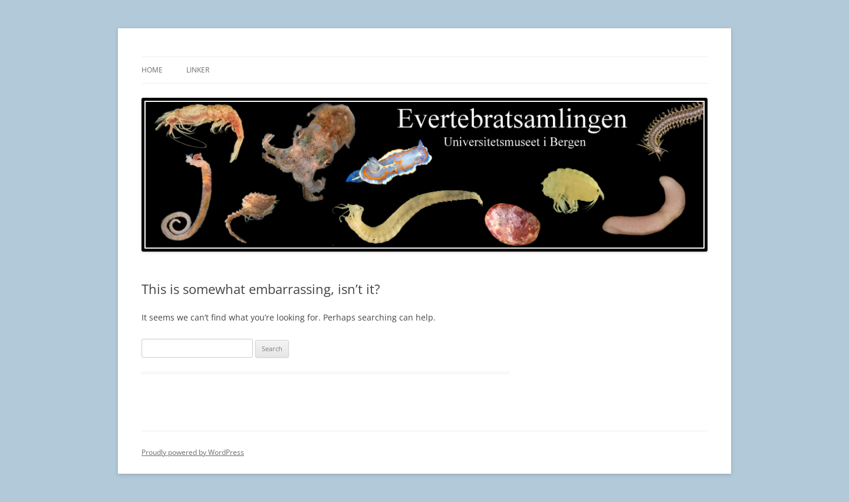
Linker (197, 70)
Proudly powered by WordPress (193, 452)
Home (152, 70)
